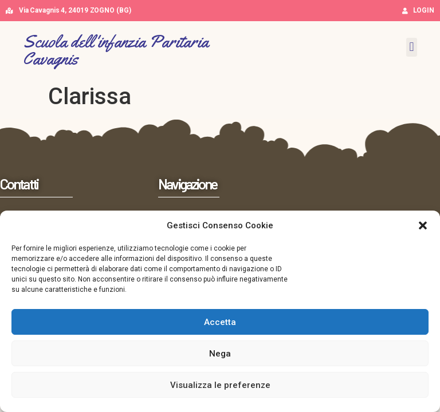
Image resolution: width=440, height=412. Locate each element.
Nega (220, 353)
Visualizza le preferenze (220, 385)
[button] (423, 225)
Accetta (220, 322)
